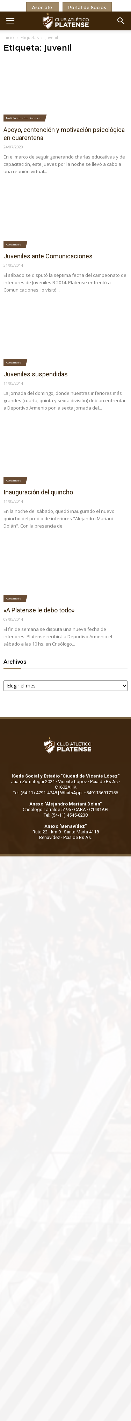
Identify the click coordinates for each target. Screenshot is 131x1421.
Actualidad (13, 244)
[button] (121, 21)
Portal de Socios (87, 8)
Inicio (8, 38)
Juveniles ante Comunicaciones (48, 256)
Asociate (42, 8)
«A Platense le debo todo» (38, 610)
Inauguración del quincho (38, 492)
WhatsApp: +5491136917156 (89, 792)
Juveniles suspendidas (35, 374)
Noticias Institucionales (23, 118)
